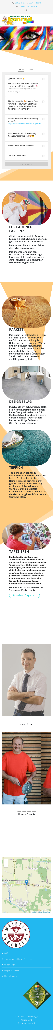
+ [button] (6, 862)
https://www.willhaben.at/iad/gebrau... (25, 124)
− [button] (6, 866)
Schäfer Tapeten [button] (24, 595)
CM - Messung (10, 976)
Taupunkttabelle (11, 970)
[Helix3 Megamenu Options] (50, 20)
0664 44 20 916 (35, 3)
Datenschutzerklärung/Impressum (19, 959)
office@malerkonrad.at (28, 6)
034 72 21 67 (20, 3)
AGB (6, 953)
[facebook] (26, 10)
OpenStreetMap (44, 911)
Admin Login (9, 964)
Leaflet (34, 911)
